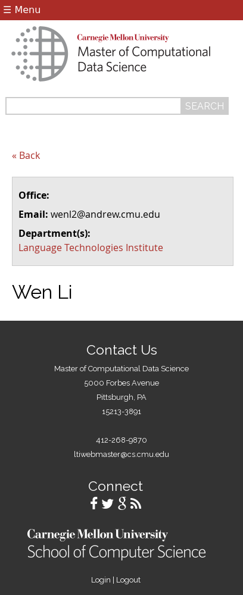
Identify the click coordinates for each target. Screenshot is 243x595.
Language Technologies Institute (90, 247)
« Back (26, 155)
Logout (128, 579)
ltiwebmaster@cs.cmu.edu (121, 454)
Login (101, 579)
